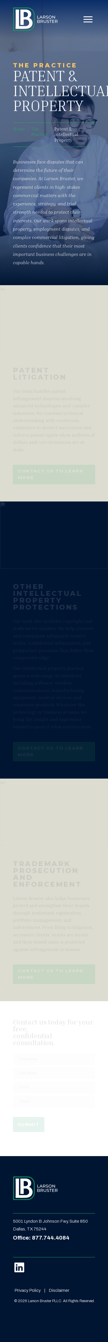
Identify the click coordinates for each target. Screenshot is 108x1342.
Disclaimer (59, 1290)
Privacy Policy (27, 1290)
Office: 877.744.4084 (41, 1238)
